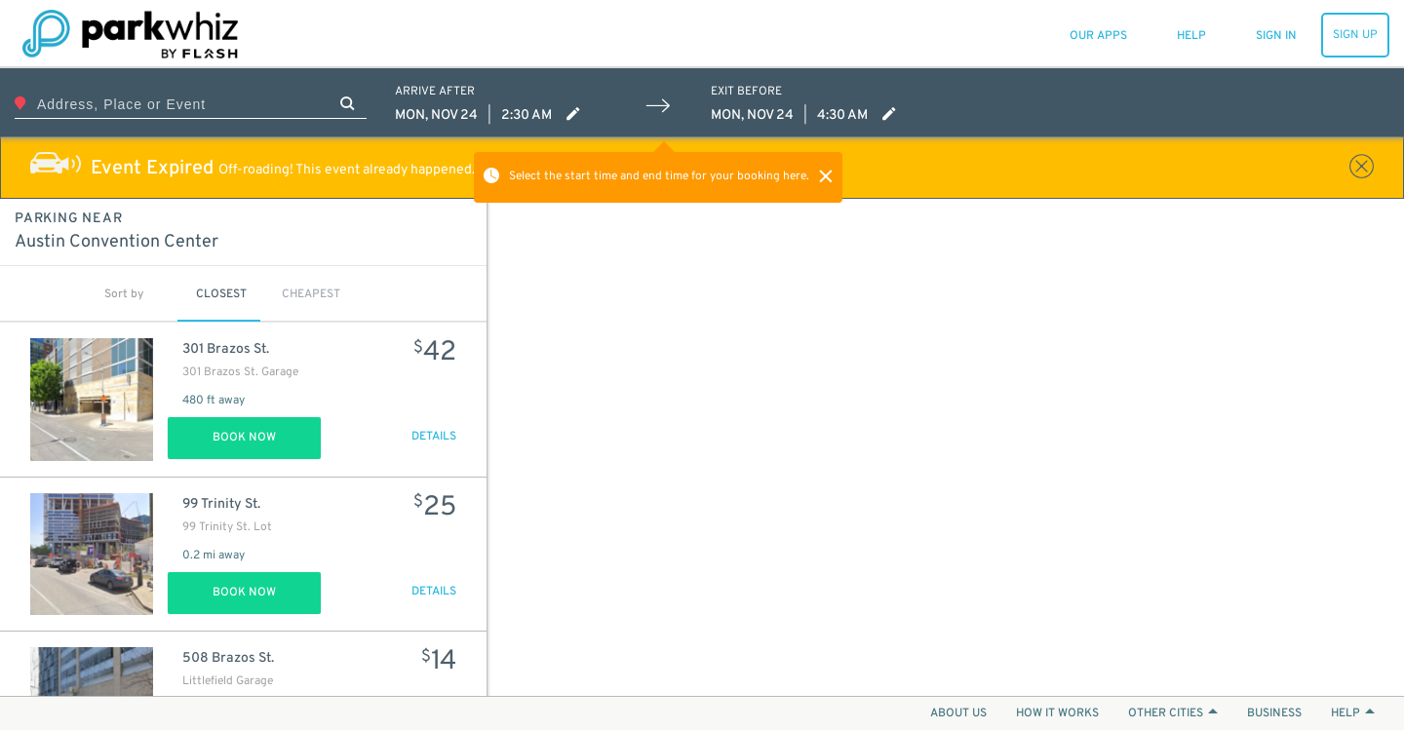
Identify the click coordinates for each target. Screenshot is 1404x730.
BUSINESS (1274, 713)
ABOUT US (958, 713)
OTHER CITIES (1173, 713)
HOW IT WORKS (1057, 713)
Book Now (244, 437)
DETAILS (433, 436)
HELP (1353, 713)
